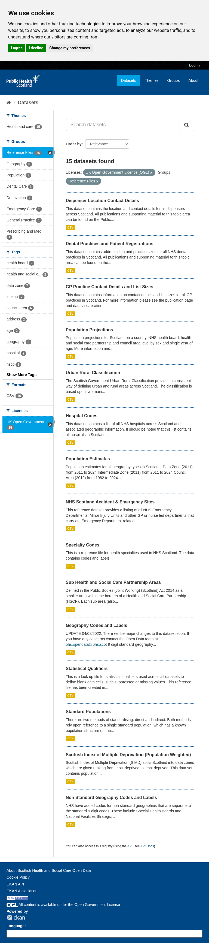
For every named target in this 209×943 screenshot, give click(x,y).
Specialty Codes (83, 545)
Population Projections (89, 330)
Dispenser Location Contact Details (102, 200)
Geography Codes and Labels (96, 625)
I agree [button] (17, 48)
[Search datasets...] (123, 125)
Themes (152, 80)
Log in (194, 65)
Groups (173, 80)
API (130, 846)
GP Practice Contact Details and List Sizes (109, 286)
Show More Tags (21, 375)
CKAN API (15, 884)
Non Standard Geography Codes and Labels (111, 797)
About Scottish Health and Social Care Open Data (49, 870)
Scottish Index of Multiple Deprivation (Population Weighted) (128, 754)
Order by (74, 144)
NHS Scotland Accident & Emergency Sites (110, 502)
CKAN (16, 917)
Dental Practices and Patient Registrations (109, 243)
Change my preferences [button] (69, 48)
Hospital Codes (81, 415)
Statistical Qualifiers (87, 668)
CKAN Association (22, 891)
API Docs (147, 846)
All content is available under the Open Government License (63, 904)
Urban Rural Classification (93, 372)
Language (15, 926)
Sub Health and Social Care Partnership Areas (113, 582)
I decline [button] (36, 48)
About (193, 80)
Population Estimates (88, 459)
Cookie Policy (18, 877)
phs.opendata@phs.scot (86, 644)
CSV (70, 227)
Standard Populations (88, 711)
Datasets (128, 80)
